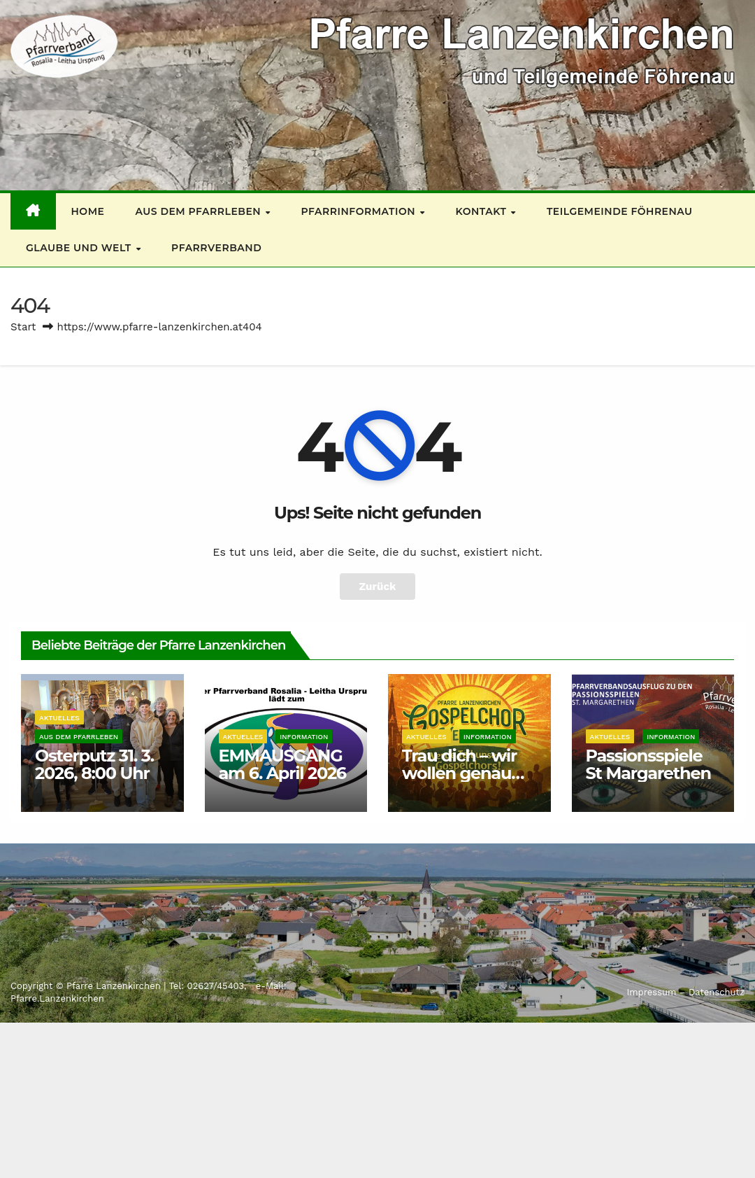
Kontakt (483, 211)
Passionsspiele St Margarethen (648, 764)
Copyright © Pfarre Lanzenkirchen (87, 986)
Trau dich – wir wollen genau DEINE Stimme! (463, 773)
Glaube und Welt (80, 247)
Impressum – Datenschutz (685, 992)
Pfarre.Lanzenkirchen (57, 998)
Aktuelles (59, 718)
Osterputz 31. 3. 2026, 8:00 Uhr (94, 764)
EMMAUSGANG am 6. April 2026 (282, 764)
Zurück (377, 586)
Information (304, 737)
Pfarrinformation (360, 211)
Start (23, 327)
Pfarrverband (216, 247)
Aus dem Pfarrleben (199, 211)
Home (88, 211)
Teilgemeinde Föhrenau (620, 211)
